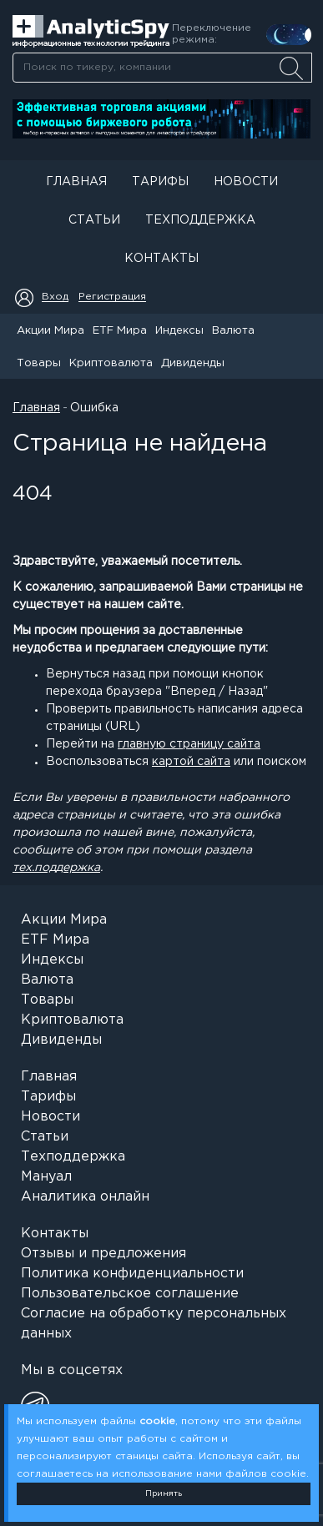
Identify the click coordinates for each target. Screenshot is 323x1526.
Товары (39, 363)
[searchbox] (162, 68)
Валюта (233, 330)
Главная (76, 182)
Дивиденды (193, 363)
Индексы (179, 330)
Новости (246, 182)
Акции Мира (50, 330)
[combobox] (162, 68)
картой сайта (191, 762)
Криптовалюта (111, 363)
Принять (163, 1494)
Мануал (46, 1177)
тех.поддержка (56, 868)
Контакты (161, 259)
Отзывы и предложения (103, 1253)
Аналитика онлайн (85, 1197)
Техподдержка (200, 220)
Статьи (94, 220)
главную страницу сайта (189, 744)
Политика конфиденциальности (132, 1273)
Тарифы (160, 182)
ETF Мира (120, 330)
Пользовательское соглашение (130, 1293)
